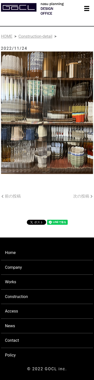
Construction (16, 296)
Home (10, 252)
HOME (6, 36)
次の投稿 (81, 196)
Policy (10, 355)
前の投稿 (13, 196)
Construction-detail (35, 36)
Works (10, 282)
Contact (12, 340)
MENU (86, 8)
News (10, 326)
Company (13, 267)
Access (11, 311)
